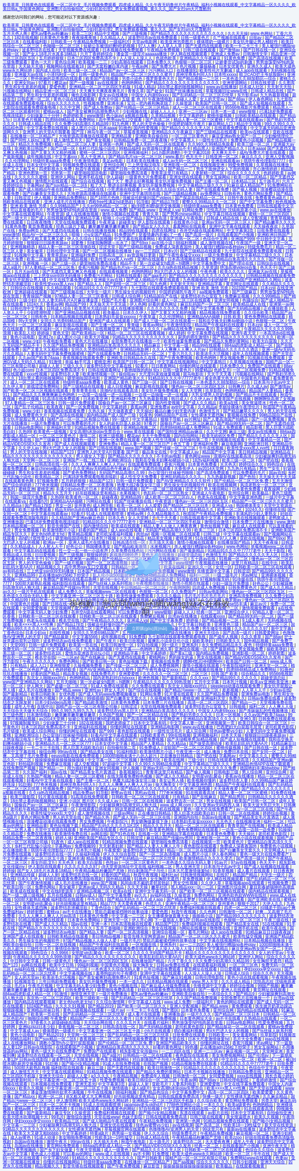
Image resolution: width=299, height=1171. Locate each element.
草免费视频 (193, 879)
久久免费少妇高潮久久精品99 (82, 123)
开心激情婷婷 (265, 169)
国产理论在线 (242, 263)
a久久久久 (100, 1076)
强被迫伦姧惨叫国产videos (147, 197)
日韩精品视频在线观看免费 (270, 275)
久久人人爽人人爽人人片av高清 (47, 915)
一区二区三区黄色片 (190, 136)
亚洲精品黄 (122, 136)
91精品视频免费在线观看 (98, 427)
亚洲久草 (164, 649)
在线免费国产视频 (20, 768)
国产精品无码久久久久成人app (135, 899)
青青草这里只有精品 (170, 173)
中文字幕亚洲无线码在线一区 (190, 1108)
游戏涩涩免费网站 (44, 386)
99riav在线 (67, 751)
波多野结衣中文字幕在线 (110, 366)
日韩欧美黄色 (153, 735)
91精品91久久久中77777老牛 (101, 288)
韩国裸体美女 (249, 505)
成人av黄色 (21, 1137)
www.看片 (175, 156)
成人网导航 (103, 505)
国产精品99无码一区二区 (240, 423)
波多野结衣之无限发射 (144, 850)
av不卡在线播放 (78, 911)
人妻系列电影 (184, 1084)
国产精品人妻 (92, 932)
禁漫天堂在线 (173, 1039)
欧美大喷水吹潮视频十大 (26, 1117)
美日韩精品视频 (253, 452)
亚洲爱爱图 (129, 673)
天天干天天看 (220, 374)
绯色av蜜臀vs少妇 (227, 731)
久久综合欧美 (257, 312)
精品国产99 (76, 304)
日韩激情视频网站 (197, 874)
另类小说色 (132, 78)
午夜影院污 (118, 821)
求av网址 (265, 1043)
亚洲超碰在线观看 (31, 292)
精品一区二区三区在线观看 (200, 825)
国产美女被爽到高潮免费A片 (93, 111)
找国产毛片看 (114, 300)
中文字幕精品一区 (265, 439)
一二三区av (67, 657)
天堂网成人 (275, 850)
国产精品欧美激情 (91, 702)
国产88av (237, 99)
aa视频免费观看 (214, 292)
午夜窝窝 (112, 850)
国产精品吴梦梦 (181, 899)
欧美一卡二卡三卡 (242, 45)
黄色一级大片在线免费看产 (208, 809)
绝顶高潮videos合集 (239, 267)
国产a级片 (111, 1055)
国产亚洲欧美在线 (265, 899)
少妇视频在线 (135, 111)
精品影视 (254, 427)
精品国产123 (63, 452)
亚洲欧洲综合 (120, 460)
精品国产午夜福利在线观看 (220, 325)
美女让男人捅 (172, 780)
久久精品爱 (13, 833)
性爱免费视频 (271, 1022)
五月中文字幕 (207, 682)
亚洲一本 (99, 924)
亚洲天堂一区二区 (271, 665)
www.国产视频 (138, 448)
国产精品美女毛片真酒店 (93, 772)
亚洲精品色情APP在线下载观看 (262, 764)
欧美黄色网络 (162, 829)
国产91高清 (157, 218)
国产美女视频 (99, 140)
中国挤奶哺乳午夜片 (187, 123)
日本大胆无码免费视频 (156, 1018)
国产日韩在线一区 (260, 50)
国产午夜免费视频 (176, 357)
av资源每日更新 (157, 148)
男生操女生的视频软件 (136, 292)
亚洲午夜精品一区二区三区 (190, 903)
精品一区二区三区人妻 (76, 144)
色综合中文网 (216, 238)
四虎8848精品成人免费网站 (70, 119)
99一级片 (121, 419)
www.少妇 (32, 341)
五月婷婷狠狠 (52, 58)
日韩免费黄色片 (80, 989)
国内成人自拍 (48, 70)
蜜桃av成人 (54, 111)
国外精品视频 (257, 641)
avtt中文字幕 (183, 407)
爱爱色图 (58, 86)
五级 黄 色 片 (134, 99)
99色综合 (276, 464)
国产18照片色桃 (105, 197)
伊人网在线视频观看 (189, 54)
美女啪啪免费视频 (75, 1137)
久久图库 (286, 82)
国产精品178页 (166, 201)
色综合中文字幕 (263, 1067)
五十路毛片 (269, 181)
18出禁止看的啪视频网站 (180, 86)
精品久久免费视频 (35, 144)
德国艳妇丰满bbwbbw (260, 768)
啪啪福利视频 (95, 948)
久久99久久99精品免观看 (211, 144)
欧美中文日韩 (62, 965)
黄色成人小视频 (46, 1154)
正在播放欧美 (276, 308)
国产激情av (230, 50)
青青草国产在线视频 (233, 398)
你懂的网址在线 (215, 1043)
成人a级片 (13, 267)
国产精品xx (25, 1096)
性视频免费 (94, 103)
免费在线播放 (39, 833)
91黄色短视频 (147, 977)
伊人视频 (43, 197)
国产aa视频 (183, 1162)
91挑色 (125, 128)
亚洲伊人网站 (63, 177)
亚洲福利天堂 (59, 427)
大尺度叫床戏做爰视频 (160, 374)
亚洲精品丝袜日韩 (44, 1010)
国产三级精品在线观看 (217, 132)
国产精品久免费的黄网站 (227, 341)
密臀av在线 (122, 792)
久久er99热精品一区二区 (105, 205)
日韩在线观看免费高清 (229, 760)
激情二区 (88, 435)
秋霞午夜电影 (134, 1141)
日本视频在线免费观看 (123, 50)
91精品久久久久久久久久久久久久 (144, 337)
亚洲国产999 (242, 238)
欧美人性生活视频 (160, 439)
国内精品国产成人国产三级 (112, 415)
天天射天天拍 (279, 86)
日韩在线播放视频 (100, 230)
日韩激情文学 (256, 54)
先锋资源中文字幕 (210, 985)
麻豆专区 (63, 1112)
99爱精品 (203, 370)
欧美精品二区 (48, 476)
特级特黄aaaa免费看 (52, 160)
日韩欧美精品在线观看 (256, 115)
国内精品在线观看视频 (269, 891)
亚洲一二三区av (194, 111)
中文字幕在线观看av (245, 119)
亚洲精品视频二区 (140, 427)
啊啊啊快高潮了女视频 (274, 398)
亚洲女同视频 (227, 300)
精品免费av (83, 792)
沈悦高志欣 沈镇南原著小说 (232, 210)
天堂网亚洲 (170, 718)
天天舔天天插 (31, 66)
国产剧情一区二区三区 (126, 283)
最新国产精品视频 (72, 259)
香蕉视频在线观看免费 (84, 357)
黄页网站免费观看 (242, 1100)
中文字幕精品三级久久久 (201, 185)
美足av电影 (113, 160)
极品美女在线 (155, 452)
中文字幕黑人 (183, 140)
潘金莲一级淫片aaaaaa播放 (142, 54)
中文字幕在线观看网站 (24, 214)
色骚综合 (250, 300)
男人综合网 (252, 772)
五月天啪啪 (67, 682)
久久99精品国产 (65, 205)
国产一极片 (208, 989)
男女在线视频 (209, 657)
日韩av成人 (85, 895)
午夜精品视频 (126, 1076)
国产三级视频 (135, 33)
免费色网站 (69, 661)
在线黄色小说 (186, 222)
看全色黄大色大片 (221, 378)
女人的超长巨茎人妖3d (120, 423)
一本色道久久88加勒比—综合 (249, 78)
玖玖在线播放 (15, 673)
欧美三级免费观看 (35, 509)
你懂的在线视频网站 (62, 1162)
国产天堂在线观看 (266, 1088)
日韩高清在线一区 (52, 464)
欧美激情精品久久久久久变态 (206, 858)
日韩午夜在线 (240, 197)
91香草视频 (224, 870)
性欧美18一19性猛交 (242, 1125)
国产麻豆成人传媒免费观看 (166, 985)
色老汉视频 (29, 398)
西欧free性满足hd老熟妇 (111, 201)
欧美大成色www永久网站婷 (210, 957)
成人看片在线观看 (254, 870)
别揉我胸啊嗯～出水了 (108, 242)
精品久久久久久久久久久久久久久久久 (38, 456)
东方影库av (247, 95)
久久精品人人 (113, 37)
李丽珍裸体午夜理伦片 (240, 407)
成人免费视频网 (165, 665)
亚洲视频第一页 (221, 723)
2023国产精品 (245, 288)
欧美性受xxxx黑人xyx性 (113, 259)
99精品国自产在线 (171, 415)
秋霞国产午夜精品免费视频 (208, 513)
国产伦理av (259, 1055)
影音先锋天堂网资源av (145, 936)
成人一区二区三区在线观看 (197, 107)
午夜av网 (141, 66)
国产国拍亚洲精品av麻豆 (180, 431)
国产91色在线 (123, 833)
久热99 (24, 431)
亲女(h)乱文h (43, 862)
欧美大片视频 (97, 337)
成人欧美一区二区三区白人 (170, 497)
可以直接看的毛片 (27, 210)
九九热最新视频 (275, 95)
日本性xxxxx (225, 74)
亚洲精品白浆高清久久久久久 (239, 259)
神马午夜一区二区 (104, 132)
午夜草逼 (107, 222)
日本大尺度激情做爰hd (189, 870)
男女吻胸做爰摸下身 (150, 821)
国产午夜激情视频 (35, 883)
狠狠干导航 (171, 419)
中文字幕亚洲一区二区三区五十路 (34, 858)
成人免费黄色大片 (31, 415)
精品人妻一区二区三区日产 (146, 444)
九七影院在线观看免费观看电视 (253, 251)
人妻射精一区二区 (208, 173)
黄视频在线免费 (242, 415)
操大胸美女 (166, 784)
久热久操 (97, 411)
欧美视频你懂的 (202, 780)
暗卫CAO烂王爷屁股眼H (262, 74)
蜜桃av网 (136, 513)
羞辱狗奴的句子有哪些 (117, 973)
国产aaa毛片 (155, 275)
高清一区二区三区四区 (208, 702)
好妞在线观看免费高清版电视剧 (74, 879)
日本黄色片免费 (54, 37)
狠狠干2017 (248, 903)
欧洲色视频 (149, 677)
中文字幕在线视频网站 (178, 361)
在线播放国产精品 (148, 961)
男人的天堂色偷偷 (149, 123)
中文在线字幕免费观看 (70, 279)
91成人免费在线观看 (110, 686)
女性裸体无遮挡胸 (208, 415)
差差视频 (230, 690)
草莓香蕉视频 (136, 132)
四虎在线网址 (164, 230)
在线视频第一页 (206, 842)
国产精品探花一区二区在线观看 (236, 1026)
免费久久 (237, 698)
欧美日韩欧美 (43, 694)
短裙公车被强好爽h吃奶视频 (109, 45)
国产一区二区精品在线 (148, 714)
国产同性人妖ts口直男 (31, 140)
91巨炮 (24, 784)
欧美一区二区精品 (251, 177)
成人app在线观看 (252, 70)
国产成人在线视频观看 (52, 218)
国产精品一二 (181, 169)
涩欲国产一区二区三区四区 (189, 747)
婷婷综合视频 (275, 813)
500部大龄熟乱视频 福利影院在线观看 (49, 899)
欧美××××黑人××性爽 (227, 1088)
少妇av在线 (280, 690)
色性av (125, 829)
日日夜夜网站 (164, 366)
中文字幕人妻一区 (187, 723)
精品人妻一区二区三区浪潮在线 (67, 247)
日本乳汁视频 (235, 682)
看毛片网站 (198, 932)
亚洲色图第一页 (33, 173)
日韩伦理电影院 (210, 977)
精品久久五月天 (58, 493)
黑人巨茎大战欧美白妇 (84, 747)
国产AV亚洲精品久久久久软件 (184, 480)
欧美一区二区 (129, 505)
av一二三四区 (148, 251)
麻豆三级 (237, 431)
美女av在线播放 (114, 95)
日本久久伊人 (135, 312)
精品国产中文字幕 (219, 452)
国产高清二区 (158, 119)
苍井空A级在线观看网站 (202, 230)
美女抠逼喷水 (254, 402)
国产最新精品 (223, 649)
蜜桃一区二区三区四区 (100, 152)
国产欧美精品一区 (88, 333)
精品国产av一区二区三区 (123, 70)
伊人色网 (138, 304)
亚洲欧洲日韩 (257, 444)
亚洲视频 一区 (36, 263)
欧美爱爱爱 (263, 1092)
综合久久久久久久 (64, 103)
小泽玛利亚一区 (61, 74)
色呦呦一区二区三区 (62, 45)
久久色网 (208, 911)
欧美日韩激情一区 (118, 645)
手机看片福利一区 (44, 329)
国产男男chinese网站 (182, 214)
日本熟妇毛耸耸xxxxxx (116, 316)
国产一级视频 (82, 82)
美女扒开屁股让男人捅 (26, 279)
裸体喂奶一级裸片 (214, 41)
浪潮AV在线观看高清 (119, 390)
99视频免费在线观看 (82, 164)
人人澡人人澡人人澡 (174, 948)
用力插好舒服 (80, 768)
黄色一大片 (41, 62)
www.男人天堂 (205, 981)
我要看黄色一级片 (80, 439)
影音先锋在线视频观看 (84, 1166)
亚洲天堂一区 (116, 920)
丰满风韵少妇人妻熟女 (257, 513)
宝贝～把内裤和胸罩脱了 (150, 103)
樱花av (60, 82)
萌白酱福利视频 (189, 1030)
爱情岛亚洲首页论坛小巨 (88, 653)
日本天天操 (232, 735)
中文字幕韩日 (214, 361)
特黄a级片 (100, 1133)
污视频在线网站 (17, 91)
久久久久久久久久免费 (168, 308)
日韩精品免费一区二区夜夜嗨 (141, 140)
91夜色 (145, 415)
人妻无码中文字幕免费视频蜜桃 (56, 353)
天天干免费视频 (156, 435)
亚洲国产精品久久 (228, 148)
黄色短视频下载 (133, 661)
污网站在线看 (99, 501)
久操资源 (184, 103)
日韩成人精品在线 (268, 91)
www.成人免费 (114, 210)
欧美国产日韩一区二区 (216, 103)
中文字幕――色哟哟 (134, 649)
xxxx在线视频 (250, 1076)
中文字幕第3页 (241, 230)
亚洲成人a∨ (106, 788)
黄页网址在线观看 (243, 283)
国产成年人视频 (224, 636)
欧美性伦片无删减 (216, 70)
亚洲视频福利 (136, 152)
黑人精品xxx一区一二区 (193, 887)
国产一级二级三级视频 (162, 489)
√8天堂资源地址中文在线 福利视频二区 (137, 866)
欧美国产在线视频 (102, 78)
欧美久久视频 (31, 1088)
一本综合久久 (221, 993)
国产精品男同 (233, 796)
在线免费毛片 (103, 673)
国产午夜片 (106, 641)
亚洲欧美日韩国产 (31, 148)
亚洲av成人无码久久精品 (101, 887)
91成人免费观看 (228, 427)
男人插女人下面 (91, 456)
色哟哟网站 (132, 82)
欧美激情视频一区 (99, 374)
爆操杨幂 (208, 66)
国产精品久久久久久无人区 (186, 128)
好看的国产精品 (46, 673)
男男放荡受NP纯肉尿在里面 (73, 210)
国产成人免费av (98, 107)
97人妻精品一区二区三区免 (50, 267)
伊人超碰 (114, 177)
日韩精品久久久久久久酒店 (234, 349)
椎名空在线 (45, 657)
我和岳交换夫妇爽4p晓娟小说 (226, 320)
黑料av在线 (146, 792)
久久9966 (60, 952)
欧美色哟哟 (206, 357)
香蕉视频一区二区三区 (79, 1026)
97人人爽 (146, 45)
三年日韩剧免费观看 (163, 969)
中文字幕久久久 (254, 755)
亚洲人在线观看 (236, 989)
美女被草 (35, 251)
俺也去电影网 (84, 95)
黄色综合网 (65, 62)
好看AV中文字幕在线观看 (114, 735)
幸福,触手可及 (78, 361)
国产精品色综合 (155, 1092)
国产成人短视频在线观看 (263, 103)
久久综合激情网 (111, 1002)
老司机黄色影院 (280, 727)
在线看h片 (38, 501)
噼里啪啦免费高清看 (129, 173)
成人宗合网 (196, 731)
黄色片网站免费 (259, 193)
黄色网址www (198, 456)
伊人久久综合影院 (120, 854)
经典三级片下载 (71, 226)
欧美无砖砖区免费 (219, 435)
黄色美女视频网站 (113, 1059)
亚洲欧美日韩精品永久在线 (132, 357)
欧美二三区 (82, 33)
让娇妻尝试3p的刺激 (234, 62)
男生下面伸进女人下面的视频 (223, 169)
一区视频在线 (144, 944)
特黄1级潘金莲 (49, 989)
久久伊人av (201, 398)
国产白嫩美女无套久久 (44, 193)
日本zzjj (267, 288)
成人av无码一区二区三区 (185, 160)
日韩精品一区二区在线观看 (148, 1055)
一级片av (115, 1010)
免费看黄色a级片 (271, 197)
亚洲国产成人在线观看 (110, 320)
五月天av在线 (27, 271)
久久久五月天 (129, 1022)
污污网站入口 (161, 70)
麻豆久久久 (252, 156)
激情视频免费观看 (141, 1039)
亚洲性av (93, 690)
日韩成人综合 (59, 308)
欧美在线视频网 (223, 485)
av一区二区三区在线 (255, 809)
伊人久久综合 (80, 238)
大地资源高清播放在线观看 (84, 136)
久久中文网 (70, 107)
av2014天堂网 (211, 468)
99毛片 (57, 1117)
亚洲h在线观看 (151, 259)
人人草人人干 (254, 690)
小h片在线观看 (158, 1030)
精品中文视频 (107, 33)
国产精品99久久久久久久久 (241, 915)
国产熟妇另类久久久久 (192, 714)
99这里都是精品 (130, 809)
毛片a (20, 985)
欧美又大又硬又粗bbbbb (37, 1133)
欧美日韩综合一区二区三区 (263, 723)
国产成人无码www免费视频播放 (108, 694)
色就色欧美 (166, 58)
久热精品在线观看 (261, 1018)
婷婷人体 (63, 838)
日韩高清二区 (112, 255)
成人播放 (212, 751)
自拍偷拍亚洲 (279, 1112)
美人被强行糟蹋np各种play (220, 247)
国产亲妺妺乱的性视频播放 (264, 710)
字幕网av (35, 185)
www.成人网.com (176, 805)
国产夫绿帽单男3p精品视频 (192, 739)
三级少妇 (27, 300)
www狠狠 (248, 111)
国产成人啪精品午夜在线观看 (45, 189)
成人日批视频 (120, 386)
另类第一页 (61, 173)
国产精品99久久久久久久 (235, 677)
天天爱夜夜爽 (130, 903)
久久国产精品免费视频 (64, 345)
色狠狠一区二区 (270, 320)
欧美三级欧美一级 (92, 998)
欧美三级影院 (23, 796)
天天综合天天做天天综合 (26, 710)
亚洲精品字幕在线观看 (183, 833)
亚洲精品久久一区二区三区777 (63, 743)
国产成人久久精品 (200, 402)
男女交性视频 (186, 883)
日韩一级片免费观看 (77, 402)
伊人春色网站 (261, 99)
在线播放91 (187, 70)
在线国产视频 (156, 1063)
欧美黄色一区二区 (82, 497)
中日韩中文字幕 (271, 238)
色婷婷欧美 (73, 115)
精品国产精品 (245, 874)
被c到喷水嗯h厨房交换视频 (156, 205)
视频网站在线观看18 (66, 66)
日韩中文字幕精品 (212, 948)
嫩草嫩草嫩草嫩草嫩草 (109, 226)
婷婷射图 (277, 653)
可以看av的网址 (78, 1154)
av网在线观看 (34, 965)
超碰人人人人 (163, 111)
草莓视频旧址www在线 (227, 91)
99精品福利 (129, 148)
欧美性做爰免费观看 (183, 341)
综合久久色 (263, 973)
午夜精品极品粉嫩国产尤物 (100, 870)
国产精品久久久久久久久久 (267, 788)
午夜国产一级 (249, 242)
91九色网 (121, 123)
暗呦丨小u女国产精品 (123, 218)
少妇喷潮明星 (39, 312)
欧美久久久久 (233, 271)
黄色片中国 (108, 99)
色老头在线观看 (212, 497)
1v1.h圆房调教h (166, 152)
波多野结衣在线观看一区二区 (44, 1055)
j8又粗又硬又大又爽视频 (89, 1096)
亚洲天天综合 (52, 1076)
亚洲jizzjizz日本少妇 (37, 1026)
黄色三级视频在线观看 (84, 1010)
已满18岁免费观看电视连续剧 (90, 476)
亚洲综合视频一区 (191, 649)
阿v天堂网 (28, 320)
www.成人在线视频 (113, 1154)
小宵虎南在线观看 (124, 189)
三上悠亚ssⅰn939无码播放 (58, 275)
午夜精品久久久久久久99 (195, 1059)
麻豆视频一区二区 (243, 1051)
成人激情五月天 (68, 140)
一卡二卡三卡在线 (44, 747)
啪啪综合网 (38, 1018)
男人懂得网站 (217, 489)
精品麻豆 (152, 345)
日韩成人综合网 (127, 296)
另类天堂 (269, 1100)
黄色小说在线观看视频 (74, 99)
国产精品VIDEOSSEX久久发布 (254, 657)
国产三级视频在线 (67, 292)
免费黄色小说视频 (247, 140)
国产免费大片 (164, 66)
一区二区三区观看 (35, 325)
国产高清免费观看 (213, 472)
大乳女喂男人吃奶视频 (212, 394)
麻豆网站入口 (221, 123)
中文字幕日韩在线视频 (225, 214)
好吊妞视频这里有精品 (96, 493)
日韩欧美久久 (229, 641)
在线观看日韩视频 (95, 809)
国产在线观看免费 (213, 189)
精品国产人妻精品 (266, 390)
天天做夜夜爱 (121, 411)
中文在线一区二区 (238, 1059)
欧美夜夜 (55, 407)
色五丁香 (182, 444)
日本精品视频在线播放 (203, 669)
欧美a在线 (229, 402)
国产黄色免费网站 (80, 472)
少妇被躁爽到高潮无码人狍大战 (128, 805)
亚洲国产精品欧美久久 (125, 378)
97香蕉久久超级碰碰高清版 (56, 1022)
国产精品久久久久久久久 (131, 456)
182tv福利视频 (206, 460)
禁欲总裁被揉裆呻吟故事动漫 (122, 911)
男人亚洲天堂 (188, 866)
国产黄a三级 (182, 653)
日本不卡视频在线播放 (205, 1071)
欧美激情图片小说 (156, 751)
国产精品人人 (90, 283)
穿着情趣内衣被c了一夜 (161, 234)
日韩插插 (238, 706)
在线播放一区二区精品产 (33, 136)
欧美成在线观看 (25, 891)
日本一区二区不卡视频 (60, 1104)
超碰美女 (127, 222)
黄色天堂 (61, 333)
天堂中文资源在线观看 (56, 829)
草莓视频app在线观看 (245, 883)
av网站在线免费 (179, 329)
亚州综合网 (114, 164)
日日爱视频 (231, 969)
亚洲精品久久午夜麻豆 (201, 58)
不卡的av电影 (169, 456)
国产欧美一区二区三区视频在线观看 (36, 390)
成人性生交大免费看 (139, 476)
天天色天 (228, 464)
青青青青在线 (85, 390)
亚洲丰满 (116, 103)
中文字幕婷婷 (192, 115)
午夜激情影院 (179, 325)
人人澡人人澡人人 (136, 58)
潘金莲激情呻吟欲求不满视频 (58, 1092)
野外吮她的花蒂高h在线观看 (57, 78)
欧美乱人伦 (24, 333)
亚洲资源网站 (235, 82)
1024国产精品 (40, 1006)
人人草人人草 (170, 45)
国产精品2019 (101, 1006)
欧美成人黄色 (117, 382)
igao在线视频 (277, 1039)
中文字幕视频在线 (76, 973)
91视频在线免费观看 (267, 357)
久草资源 (210, 267)
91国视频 (103, 238)
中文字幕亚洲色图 (246, 497)
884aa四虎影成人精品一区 (249, 345)
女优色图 (67, 694)
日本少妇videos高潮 (54, 702)
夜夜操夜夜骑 (85, 37)
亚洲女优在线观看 (186, 177)
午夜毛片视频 (41, 985)
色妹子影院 (132, 1117)
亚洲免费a (159, 407)
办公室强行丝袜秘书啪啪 (171, 472)
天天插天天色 (106, 1141)
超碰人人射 (50, 366)
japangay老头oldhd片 (144, 1104)
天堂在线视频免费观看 (76, 222)
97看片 (45, 82)
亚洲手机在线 (91, 177)
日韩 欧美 (232, 316)
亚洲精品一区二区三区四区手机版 (100, 86)
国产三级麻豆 (245, 292)
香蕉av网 (54, 304)
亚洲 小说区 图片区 (77, 801)
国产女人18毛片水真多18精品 (50, 54)
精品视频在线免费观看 (220, 312)
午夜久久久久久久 (39, 661)
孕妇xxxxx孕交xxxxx (263, 969)
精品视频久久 (48, 1166)
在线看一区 (149, 833)
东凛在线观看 (192, 1112)
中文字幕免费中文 (209, 263)
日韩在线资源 (263, 82)
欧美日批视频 (132, 641)
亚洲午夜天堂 (244, 333)
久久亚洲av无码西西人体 (217, 805)
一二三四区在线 (90, 189)
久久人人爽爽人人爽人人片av (179, 349)
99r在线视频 (179, 735)
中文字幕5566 (85, 636)
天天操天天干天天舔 (108, 304)
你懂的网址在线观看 (198, 366)
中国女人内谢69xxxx (150, 95)
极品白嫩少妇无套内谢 (176, 411)
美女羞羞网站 (245, 1034)
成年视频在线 (39, 156)
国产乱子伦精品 (29, 407)
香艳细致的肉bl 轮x (142, 370)
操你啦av (127, 374)
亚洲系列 (190, 645)
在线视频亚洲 (212, 164)
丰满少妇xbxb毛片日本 (77, 489)
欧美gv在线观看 (255, 132)
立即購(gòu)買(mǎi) (149, 628)
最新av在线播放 (242, 1129)
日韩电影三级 (226, 772)
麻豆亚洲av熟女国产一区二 (237, 136)
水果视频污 (130, 493)
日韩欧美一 (61, 41)
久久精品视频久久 (164, 513)
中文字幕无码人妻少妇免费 (81, 985)
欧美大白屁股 (265, 341)
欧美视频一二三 (93, 62)
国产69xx (140, 242)
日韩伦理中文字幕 (63, 251)
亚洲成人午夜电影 (187, 218)
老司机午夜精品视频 (120, 489)
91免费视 (137, 636)
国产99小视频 (80, 788)
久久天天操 (238, 33)
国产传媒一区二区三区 (176, 448)
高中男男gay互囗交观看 (121, 119)
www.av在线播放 (221, 86)
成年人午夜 (24, 706)
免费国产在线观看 (265, 366)
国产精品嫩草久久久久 (275, 222)
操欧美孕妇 (203, 641)
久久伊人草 (13, 386)
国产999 (107, 731)
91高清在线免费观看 (61, 398)
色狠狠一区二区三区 (194, 62)
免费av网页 (29, 230)
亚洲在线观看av (226, 160)
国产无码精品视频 (244, 308)
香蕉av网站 (154, 325)
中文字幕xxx (66, 156)
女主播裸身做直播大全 (169, 915)
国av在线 (277, 472)
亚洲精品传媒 (23, 874)
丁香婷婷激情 (264, 1080)
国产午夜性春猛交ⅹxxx (180, 255)
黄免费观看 (242, 1006)
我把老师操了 (118, 723)
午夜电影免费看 (58, 341)
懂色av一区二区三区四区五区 (198, 386)
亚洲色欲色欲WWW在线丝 (243, 895)
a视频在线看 (137, 115)
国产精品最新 (57, 636)
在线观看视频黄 (114, 271)
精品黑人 (201, 148)
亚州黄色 (82, 505)
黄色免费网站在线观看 (265, 316)
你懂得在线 (275, 509)
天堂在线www (106, 1117)
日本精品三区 (244, 181)
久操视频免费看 (88, 665)
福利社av (169, 874)
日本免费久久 (159, 62)
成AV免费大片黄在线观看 (263, 152)
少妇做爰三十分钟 (44, 115)
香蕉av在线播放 (240, 776)
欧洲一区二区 (270, 1059)
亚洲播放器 (174, 1014)
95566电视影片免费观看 (248, 107)
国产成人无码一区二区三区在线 (142, 817)
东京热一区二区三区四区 (50, 998)
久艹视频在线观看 (230, 37)
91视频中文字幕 (29, 255)
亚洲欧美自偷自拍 (152, 136)
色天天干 (194, 156)
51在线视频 (273, 924)
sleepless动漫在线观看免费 (235, 686)
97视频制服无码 (25, 723)
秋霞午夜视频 (88, 169)
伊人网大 (35, 686)
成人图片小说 (84, 128)
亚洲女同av (25, 82)
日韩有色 (233, 193)
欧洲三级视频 (112, 435)
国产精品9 (246, 993)
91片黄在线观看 (179, 694)
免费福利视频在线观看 (201, 907)
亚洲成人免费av (226, 54)
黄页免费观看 (41, 226)
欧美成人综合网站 (39, 731)
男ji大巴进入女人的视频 (176, 271)
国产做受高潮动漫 (206, 743)
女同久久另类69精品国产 (63, 320)
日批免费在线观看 (274, 230)
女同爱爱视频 (222, 1076)
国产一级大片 (15, 218)
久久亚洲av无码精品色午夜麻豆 (102, 468)
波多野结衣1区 (49, 653)
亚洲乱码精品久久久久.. (182, 476)
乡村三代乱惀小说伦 (97, 148)
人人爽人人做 (281, 706)
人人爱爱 (153, 505)
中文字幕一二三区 (128, 915)
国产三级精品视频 (181, 193)
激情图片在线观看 (52, 181)
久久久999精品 (267, 296)
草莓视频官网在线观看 (125, 1129)
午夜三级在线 (277, 920)
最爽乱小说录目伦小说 (169, 641)
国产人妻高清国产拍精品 (226, 419)
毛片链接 (11, 731)
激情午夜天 (57, 1141)
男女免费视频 (92, 821)
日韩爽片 (236, 386)
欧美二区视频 (39, 259)
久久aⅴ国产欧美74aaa (39, 357)
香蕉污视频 (88, 267)
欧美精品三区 (67, 1121)
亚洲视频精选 (23, 247)
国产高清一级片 (200, 234)
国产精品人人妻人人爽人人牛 (154, 846)
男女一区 (63, 505)
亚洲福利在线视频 (91, 727)
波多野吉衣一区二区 (185, 801)
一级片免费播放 (219, 255)
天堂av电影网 (145, 41)
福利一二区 (274, 821)
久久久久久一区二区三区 (166, 673)
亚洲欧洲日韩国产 (274, 234)
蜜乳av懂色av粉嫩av (50, 33)
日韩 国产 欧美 (225, 673)
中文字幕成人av (185, 452)
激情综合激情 (67, 948)
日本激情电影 (39, 714)
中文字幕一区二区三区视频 (113, 760)
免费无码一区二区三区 (24, 649)
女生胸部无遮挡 (165, 879)
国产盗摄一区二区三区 (68, 686)
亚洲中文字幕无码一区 (156, 891)
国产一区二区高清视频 (160, 854)
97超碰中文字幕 (117, 764)
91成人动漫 (45, 1137)
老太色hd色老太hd (76, 1002)
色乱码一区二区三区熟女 (166, 493)
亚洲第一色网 (112, 144)
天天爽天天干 (224, 152)
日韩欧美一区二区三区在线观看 (141, 796)
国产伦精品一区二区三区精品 (143, 107)
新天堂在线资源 (279, 1125)
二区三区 (200, 673)
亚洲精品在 (281, 452)
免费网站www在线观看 (251, 1158)
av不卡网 (141, 1154)
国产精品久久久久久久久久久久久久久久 (188, 33)
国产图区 (170, 1010)
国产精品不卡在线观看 (257, 394)
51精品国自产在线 (161, 296)
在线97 (140, 829)
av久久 (141, 895)
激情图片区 (150, 760)
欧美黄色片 (234, 842)
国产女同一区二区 (269, 751)
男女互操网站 (218, 177)
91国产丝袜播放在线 (184, 91)
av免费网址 (211, 193)
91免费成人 (150, 747)
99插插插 (95, 698)
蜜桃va (53, 911)
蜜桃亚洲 (102, 361)
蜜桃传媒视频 (220, 115)
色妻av (282, 1158)
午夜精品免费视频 (90, 41)
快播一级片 (213, 1096)
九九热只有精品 (242, 468)
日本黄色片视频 (28, 119)
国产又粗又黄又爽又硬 (44, 238)
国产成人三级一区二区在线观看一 (165, 320)
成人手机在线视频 (164, 809)
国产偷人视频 (245, 189)
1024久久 (35, 304)
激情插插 (120, 1088)
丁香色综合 (101, 907)
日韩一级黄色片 (195, 37)
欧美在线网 (174, 760)
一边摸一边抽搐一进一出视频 (105, 394)
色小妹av (114, 115)
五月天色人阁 (15, 33)
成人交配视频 (255, 218)
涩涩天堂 (107, 247)
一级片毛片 (130, 940)
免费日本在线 (236, 751)
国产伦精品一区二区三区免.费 (242, 480)
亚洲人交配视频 (279, 156)
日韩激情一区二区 (236, 911)
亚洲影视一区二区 (180, 164)
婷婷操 (43, 333)
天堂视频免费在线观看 (79, 50)
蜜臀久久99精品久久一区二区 (209, 201)
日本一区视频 (229, 714)
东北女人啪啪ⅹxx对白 (47, 677)
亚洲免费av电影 (256, 694)
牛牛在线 (96, 899)
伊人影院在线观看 (154, 222)
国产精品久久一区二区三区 (63, 969)
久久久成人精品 (236, 981)
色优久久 (154, 903)
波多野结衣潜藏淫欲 (70, 907)
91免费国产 (125, 234)
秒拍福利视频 (31, 764)
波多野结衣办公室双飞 (202, 296)
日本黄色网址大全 (196, 1018)
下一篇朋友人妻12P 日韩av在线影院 (187, 920)
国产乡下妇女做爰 (57, 1149)
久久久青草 (251, 636)
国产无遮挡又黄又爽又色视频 (69, 271)
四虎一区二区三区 (241, 907)
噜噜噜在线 (220, 928)
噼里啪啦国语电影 (91, 173)
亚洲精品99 (131, 497)
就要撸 (77, 242)
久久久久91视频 (70, 1006)
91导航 (142, 201)
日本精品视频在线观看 (72, 316)
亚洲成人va (169, 210)
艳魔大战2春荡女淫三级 (139, 485)
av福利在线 (161, 895)
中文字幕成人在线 (145, 1002)
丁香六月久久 (181, 353)
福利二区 (257, 706)
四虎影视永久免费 (56, 169)
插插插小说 (203, 915)
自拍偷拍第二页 (194, 439)
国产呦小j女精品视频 (81, 1063)
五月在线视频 (60, 895)
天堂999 (18, 645)
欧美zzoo (234, 1137)
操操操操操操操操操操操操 (60, 760)
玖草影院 (214, 390)
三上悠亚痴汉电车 (144, 164)
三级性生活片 (39, 948)
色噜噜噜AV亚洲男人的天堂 (174, 1129)
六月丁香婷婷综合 (97, 54)
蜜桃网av (158, 657)
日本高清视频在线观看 (189, 259)
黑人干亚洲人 (93, 156)
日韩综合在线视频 (274, 263)
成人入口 (39, 665)
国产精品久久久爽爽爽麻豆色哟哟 (44, 394)
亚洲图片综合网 (144, 300)
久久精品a (207, 407)
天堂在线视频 (87, 1055)
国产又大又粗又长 (20, 169)
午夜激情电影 (160, 99)
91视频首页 (25, 981)
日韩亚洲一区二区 (34, 99)
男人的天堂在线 (67, 817)
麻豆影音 (152, 1166)
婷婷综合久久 (251, 464)
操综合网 (47, 751)
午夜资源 (55, 214)
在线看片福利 (157, 1022)
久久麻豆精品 (275, 1096)
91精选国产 (125, 739)
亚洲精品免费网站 (71, 197)
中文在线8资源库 (58, 891)
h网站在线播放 (194, 928)
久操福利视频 (88, 854)
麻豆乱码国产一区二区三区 (205, 304)
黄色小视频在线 (124, 985)
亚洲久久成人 (260, 66)
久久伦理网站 (17, 160)
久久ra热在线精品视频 (178, 267)
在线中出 (45, 706)
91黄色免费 (235, 58)
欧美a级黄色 (239, 1104)
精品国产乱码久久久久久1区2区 (111, 825)
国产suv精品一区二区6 (67, 185)
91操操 (284, 829)
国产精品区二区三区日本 (186, 505)
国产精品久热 (97, 817)
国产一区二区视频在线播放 (107, 251)
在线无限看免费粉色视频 (130, 776)
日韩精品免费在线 (245, 1071)
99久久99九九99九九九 (73, 710)
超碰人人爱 (186, 99)
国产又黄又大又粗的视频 (54, 152)
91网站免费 (193, 210)
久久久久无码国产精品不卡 (158, 952)
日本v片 (171, 251)
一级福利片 (119, 41)
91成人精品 (144, 86)
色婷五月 (222, 370)
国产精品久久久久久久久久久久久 (243, 337)
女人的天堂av (213, 99)
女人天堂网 (192, 390)
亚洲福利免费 (83, 255)
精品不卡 (182, 148)
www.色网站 (262, 33)
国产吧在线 (268, 460)
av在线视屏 (108, 82)
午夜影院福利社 (237, 665)
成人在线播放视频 (83, 214)
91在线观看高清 (201, 792)
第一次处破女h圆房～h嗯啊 (165, 263)
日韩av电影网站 (78, 329)
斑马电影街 (194, 374)
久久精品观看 (59, 288)
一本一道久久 (132, 981)
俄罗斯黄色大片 (161, 78)
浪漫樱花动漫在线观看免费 (52, 821)
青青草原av (58, 255)
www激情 (95, 115)
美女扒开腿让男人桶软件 (256, 41)
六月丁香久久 (180, 961)
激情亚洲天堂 (83, 993)
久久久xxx (199, 677)
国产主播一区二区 (212, 181)
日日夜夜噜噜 (39, 222)
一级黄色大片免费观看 (146, 177)
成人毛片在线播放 (35, 690)
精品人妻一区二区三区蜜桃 (198, 119)
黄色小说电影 (23, 337)
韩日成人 (179, 398)
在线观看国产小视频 (236, 234)
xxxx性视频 (37, 374)
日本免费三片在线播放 (164, 702)
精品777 (107, 903)
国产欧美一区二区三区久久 (142, 1006)
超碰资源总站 (273, 677)
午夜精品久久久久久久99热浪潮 (162, 682)
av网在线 (99, 833)
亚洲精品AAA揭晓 (204, 316)
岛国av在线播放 (217, 817)
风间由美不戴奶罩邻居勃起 (145, 883)
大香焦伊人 (185, 468)
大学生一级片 (99, 292)
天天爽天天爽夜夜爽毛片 (102, 91)
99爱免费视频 (241, 164)
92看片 (142, 366)
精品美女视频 (76, 673)
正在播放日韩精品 (177, 755)
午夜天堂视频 (89, 1149)
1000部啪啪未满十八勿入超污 (130, 755)
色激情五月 (210, 411)
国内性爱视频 (146, 128)
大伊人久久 (273, 903)
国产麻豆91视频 (177, 977)
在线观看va (16, 501)
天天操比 (144, 411)
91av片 (221, 862)
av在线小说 (162, 242)
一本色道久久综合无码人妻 (168, 189)
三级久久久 (73, 366)
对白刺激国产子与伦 (147, 870)
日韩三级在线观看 (200, 50)
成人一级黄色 (117, 1149)
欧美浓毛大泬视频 (213, 353)
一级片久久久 (199, 1014)
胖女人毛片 (115, 690)
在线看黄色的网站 (119, 1108)
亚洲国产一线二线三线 (84, 460)
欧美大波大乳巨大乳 (262, 805)
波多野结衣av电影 (60, 932)
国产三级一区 (63, 148)
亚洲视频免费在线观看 (131, 948)
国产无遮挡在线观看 (204, 45)
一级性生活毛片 (213, 140)
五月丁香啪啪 (108, 928)
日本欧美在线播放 (143, 160)
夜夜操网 (272, 489)
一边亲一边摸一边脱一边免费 (249, 829)
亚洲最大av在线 (29, 74)
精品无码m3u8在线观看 (77, 509)
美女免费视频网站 (229, 1055)
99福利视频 (87, 965)
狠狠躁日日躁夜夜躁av (48, 242)
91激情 (56, 361)
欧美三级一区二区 (81, 70)
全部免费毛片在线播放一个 (136, 341)
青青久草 (136, 91)
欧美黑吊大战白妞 (91, 308)
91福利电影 (127, 751)
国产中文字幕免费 (256, 201)
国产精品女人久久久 (152, 226)
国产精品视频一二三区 (199, 78)
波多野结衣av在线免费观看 (153, 37)
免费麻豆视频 (237, 296)
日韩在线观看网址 (105, 370)
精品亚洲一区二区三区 (56, 91)
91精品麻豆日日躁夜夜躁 (269, 932)
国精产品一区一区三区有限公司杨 (78, 419)
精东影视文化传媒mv (139, 1051)
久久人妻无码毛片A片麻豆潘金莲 (68, 300)
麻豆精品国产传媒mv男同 (170, 838)
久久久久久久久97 (81, 866)
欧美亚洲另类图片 (177, 41)
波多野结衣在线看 (39, 50)
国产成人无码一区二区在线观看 (156, 144)
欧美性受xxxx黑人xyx (55, 283)
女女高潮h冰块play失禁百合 (95, 431)
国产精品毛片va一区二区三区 (135, 156)
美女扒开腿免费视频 (160, 390)
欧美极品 (111, 312)
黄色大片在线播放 (92, 341)
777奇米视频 (46, 485)
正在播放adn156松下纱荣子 (225, 1047)
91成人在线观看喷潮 (105, 513)
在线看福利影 (35, 41)
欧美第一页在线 (84, 645)
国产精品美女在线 (97, 751)
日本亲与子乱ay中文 (273, 382)
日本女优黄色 (232, 66)
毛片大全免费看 (248, 1039)
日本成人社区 (252, 86)
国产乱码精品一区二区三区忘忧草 (203, 95)
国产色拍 (248, 476)
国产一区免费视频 (83, 407)
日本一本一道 (223, 111)
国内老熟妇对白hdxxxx (114, 677)
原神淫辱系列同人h (194, 74)
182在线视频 (26, 37)
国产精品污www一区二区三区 (192, 690)
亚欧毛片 (160, 1084)
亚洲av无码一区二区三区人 (227, 222)
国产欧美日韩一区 (99, 661)
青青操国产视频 (37, 296)
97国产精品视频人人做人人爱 (90, 940)
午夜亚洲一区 (189, 751)
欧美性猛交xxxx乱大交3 (53, 813)
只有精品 (19, 665)
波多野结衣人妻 (65, 374)
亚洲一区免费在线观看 (120, 439)
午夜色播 (209, 271)
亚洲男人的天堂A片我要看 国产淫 (54, 132)
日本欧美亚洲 (96, 398)
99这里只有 (214, 1129)
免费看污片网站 (99, 275)
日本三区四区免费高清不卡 (92, 58)
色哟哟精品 (236, 390)
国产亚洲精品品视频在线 (78, 312)
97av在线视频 (244, 862)
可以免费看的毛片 (80, 423)
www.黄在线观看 (139, 431)
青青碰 (133, 325)
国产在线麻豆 (93, 657)
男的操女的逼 (181, 657)
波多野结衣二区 (188, 1141)
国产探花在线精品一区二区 (200, 197)
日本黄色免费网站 (84, 920)
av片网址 (192, 419)
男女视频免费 (232, 357)
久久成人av (257, 386)
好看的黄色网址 (163, 304)
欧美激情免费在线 (72, 833)
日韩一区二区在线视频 (143, 801)
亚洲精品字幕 (88, 218)
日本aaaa (107, 128)
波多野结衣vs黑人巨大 (118, 710)
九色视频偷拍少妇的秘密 (206, 279)
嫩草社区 (160, 887)
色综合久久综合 (260, 1149)
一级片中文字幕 (279, 497)
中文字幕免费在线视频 (48, 128)
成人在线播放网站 (20, 1043)
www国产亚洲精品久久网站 (256, 279)
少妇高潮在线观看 (127, 62)
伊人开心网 (142, 920)
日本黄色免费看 (240, 205)
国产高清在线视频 (265, 58)
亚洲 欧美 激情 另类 (29, 205)
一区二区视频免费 (249, 370)
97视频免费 (48, 480)
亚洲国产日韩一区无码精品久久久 (134, 169)
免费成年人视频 (156, 1076)
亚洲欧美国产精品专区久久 (99, 838)
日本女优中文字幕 (44, 164)
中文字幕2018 (196, 152)
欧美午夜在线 (274, 928)
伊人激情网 (66, 1100)
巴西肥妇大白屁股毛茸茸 (240, 727)
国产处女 (154, 91)
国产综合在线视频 (88, 181)
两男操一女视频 (127, 1133)
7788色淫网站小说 (184, 1104)
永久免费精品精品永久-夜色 (227, 645)
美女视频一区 (229, 329)
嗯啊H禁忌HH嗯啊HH (203, 661)
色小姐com (23, 370)
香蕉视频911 (131, 772)
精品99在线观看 (134, 230)
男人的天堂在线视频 (29, 452)
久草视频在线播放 (273, 164)
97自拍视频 (148, 645)
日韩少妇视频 (245, 1162)
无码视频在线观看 (229, 439)
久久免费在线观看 (149, 686)
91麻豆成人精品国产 (245, 185)
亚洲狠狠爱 (60, 665)
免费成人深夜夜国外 (174, 247)
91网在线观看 (128, 275)
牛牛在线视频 (211, 448)
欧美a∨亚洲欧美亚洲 (269, 682)
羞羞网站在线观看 (190, 226)
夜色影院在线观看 (134, 731)
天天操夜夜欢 (266, 226)
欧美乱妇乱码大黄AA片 (247, 743)
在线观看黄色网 (20, 480)
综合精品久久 (202, 509)
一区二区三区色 (244, 965)
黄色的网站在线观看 (98, 829)
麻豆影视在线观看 (72, 325)
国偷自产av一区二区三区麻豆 (125, 402)
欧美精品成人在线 (250, 304)
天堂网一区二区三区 (42, 460)
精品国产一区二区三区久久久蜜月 (142, 74)
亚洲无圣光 (85, 1084)
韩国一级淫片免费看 (29, 497)
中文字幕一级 (177, 345)
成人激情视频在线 (217, 242)
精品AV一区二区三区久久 (45, 234)
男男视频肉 (26, 1149)
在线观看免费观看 (231, 128)
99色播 (191, 1047)
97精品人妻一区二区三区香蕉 (82, 296)
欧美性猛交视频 (248, 936)
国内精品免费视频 (213, 653)
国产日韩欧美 (150, 1158)
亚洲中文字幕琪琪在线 (140, 193)
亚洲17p (46, 337)
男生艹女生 (270, 468)
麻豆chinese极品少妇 (51, 468)
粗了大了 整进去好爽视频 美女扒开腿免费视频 (150, 181)
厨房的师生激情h (194, 337)
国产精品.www (143, 210)
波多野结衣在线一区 (54, 854)
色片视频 (188, 66)
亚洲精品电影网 (135, 349)
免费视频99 (86, 846)
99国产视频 (268, 985)
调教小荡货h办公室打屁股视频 (67, 1043)
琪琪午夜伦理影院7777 (265, 160)
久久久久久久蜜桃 (31, 177)
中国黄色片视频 (256, 378)
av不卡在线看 (229, 1018)
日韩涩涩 (23, 197)
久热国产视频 (112, 714)
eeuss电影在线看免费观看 (75, 755)
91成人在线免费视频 (122, 1063)
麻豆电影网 (231, 444)
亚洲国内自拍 (186, 817)
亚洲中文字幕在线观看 (230, 226)
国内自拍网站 (186, 435)
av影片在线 (218, 1112)
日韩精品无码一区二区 (145, 353)
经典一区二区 (207, 1145)
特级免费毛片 (260, 247)
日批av (256, 37)
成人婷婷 (176, 333)
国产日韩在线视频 (177, 382)
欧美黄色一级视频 (50, 431)
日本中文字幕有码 (150, 723)
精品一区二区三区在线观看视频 (136, 333)
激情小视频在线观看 (121, 214)
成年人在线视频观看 (251, 353)
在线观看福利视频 (210, 965)
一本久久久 (214, 1104)
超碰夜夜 (110, 497)
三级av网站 (124, 813)
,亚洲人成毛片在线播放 (65, 201)
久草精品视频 (164, 115)
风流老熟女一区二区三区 (263, 485)
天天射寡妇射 (112, 846)
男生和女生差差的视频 (26, 86)
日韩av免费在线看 (265, 698)
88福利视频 (187, 242)
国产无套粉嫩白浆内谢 (108, 66)
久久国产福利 (35, 772)
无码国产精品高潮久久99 (122, 472)
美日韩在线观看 (85, 1108)
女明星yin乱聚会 (207, 776)
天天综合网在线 (99, 1022)
